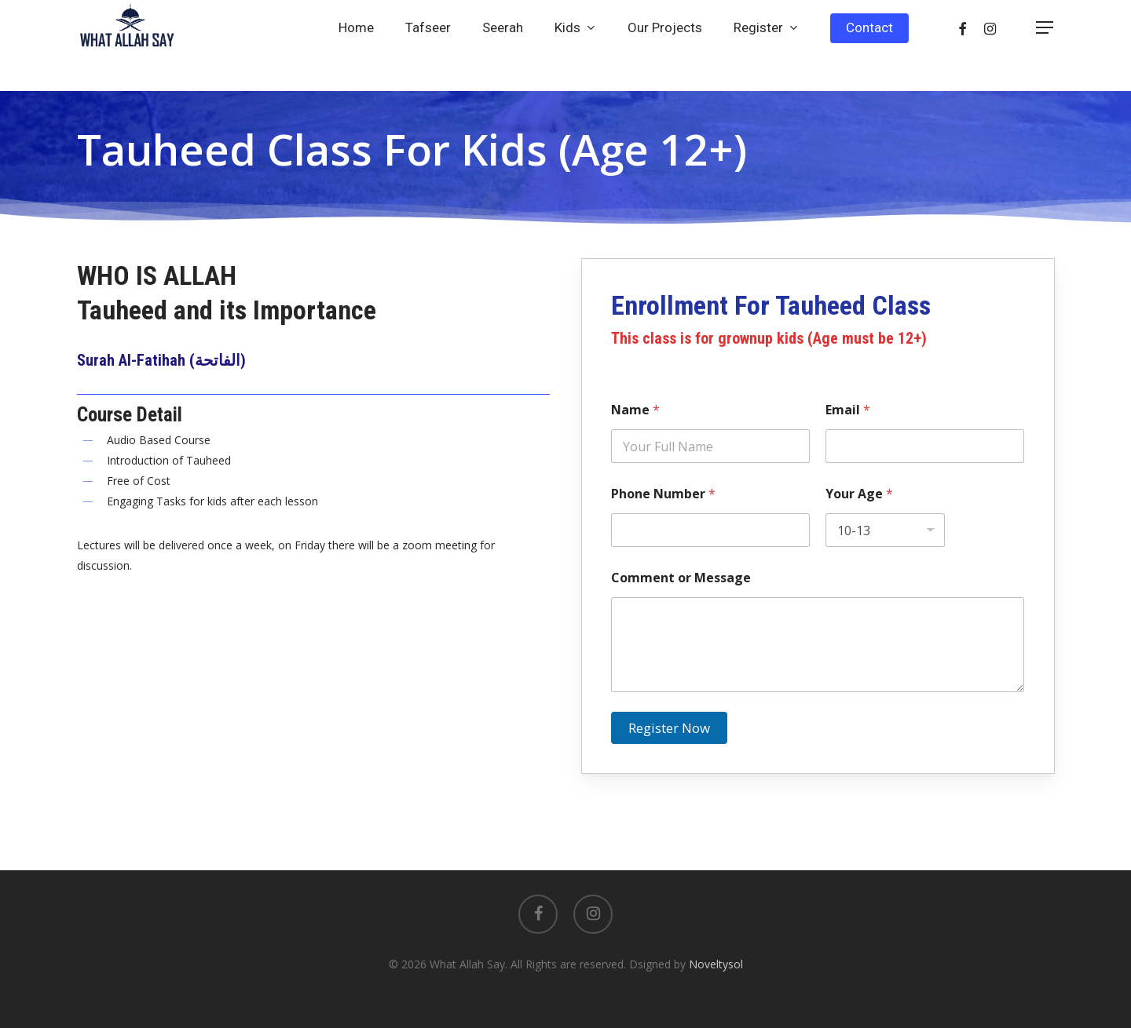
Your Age (859, 494)
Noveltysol (716, 964)
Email (847, 410)
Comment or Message (681, 578)
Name (635, 410)
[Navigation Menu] (1045, 46)
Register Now (669, 728)
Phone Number (663, 494)
